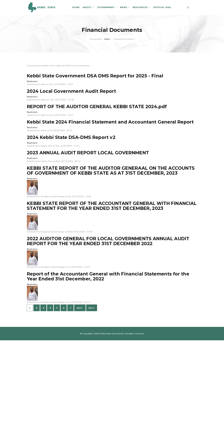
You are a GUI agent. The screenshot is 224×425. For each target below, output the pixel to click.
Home (76, 7)
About (88, 7)
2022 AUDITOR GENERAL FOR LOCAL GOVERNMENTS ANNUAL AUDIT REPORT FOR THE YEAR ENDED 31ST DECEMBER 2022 (108, 241)
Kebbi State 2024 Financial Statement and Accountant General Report (110, 122)
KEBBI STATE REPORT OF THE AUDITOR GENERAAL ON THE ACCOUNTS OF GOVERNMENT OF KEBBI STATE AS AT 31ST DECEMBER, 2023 (111, 170)
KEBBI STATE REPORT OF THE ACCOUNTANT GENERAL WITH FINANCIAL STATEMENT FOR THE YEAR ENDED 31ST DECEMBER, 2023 (112, 206)
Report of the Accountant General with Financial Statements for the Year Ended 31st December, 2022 (108, 276)
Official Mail (162, 7)
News (125, 7)
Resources (141, 7)
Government (107, 7)
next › (80, 307)
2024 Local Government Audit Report (71, 91)
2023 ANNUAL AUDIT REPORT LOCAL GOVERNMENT (88, 153)
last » (92, 307)
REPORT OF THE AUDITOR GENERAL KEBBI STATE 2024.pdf (97, 106)
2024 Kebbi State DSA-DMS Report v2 (71, 137)
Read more (32, 81)
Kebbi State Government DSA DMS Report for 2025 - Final (95, 76)
